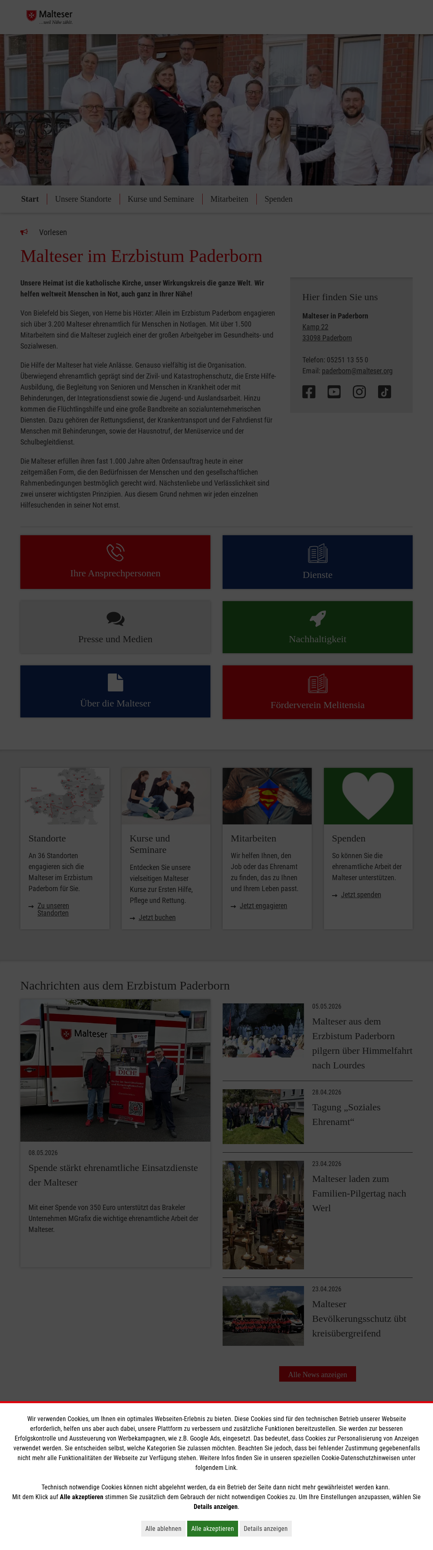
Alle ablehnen (165, 1528)
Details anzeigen (268, 1528)
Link (230, 1468)
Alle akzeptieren (214, 1528)
